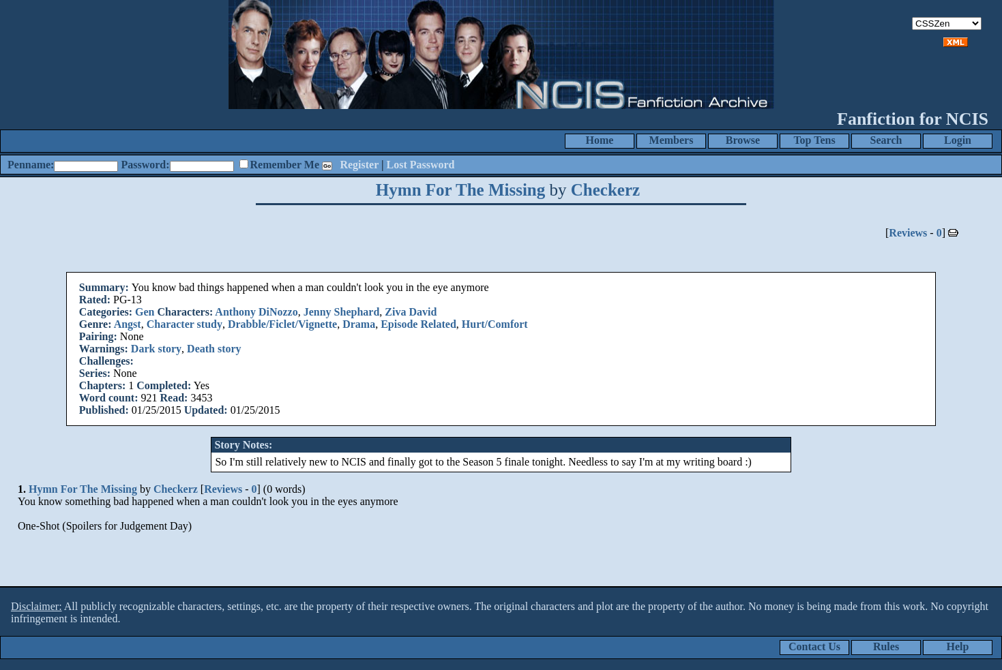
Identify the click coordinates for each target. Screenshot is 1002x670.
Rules (886, 646)
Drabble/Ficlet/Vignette (282, 324)
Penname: (31, 164)
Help (958, 646)
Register (359, 164)
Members (671, 140)
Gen (144, 312)
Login (957, 140)
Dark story (156, 348)
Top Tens (814, 140)
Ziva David (411, 312)
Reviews (908, 233)
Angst (127, 324)
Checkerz (605, 190)
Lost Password (421, 164)
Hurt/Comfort (495, 324)
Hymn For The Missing (460, 190)
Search (886, 140)
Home (600, 140)
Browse (743, 140)
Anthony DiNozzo (256, 312)
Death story (214, 348)
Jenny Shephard (342, 312)
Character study (184, 324)
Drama (358, 324)
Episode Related (418, 324)
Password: (145, 164)
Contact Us (814, 646)
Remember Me (284, 164)
